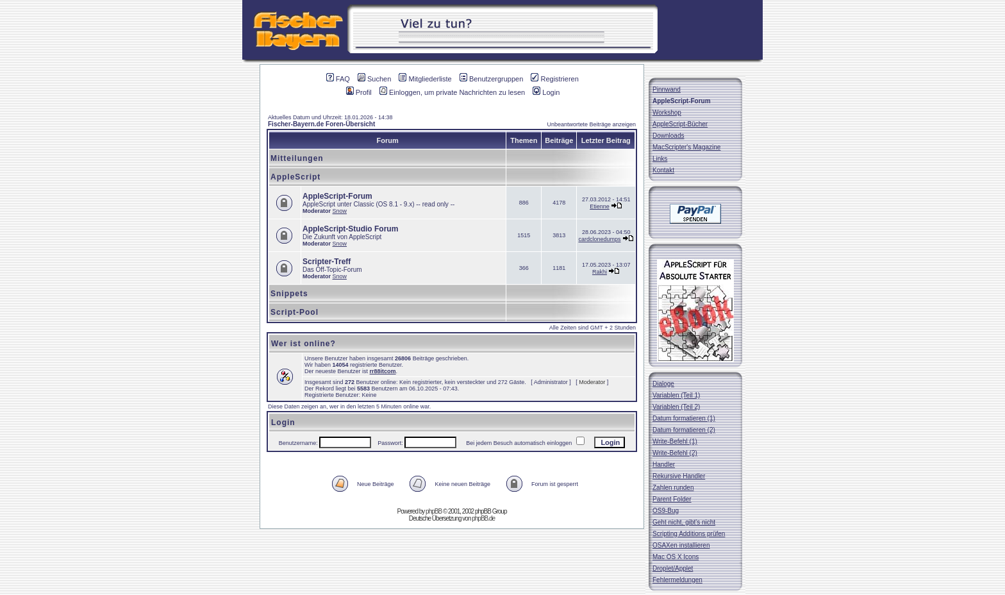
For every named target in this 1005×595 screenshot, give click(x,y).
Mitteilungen (297, 158)
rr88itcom (383, 371)
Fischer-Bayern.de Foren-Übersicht (321, 124)
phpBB (434, 511)
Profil (359, 92)
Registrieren (554, 79)
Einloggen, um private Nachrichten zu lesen (452, 92)
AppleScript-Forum (337, 196)
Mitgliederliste (425, 79)
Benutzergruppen (491, 79)
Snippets (289, 293)
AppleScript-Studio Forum (350, 228)
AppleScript (295, 176)
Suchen (374, 79)
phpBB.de (483, 518)
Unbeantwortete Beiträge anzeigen (591, 124)
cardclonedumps (599, 239)
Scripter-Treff (327, 261)
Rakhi (599, 272)
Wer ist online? (303, 343)
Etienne (600, 206)
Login (546, 92)
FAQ (338, 79)
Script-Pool (294, 312)
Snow (340, 211)
